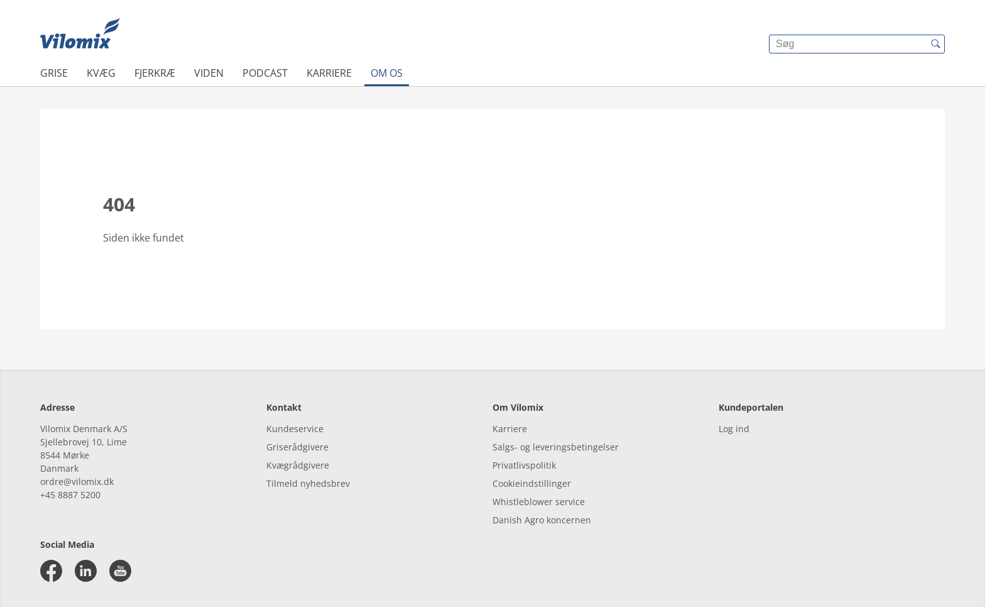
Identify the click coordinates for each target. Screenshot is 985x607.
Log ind (734, 429)
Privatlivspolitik (524, 465)
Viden (209, 73)
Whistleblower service (539, 502)
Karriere (329, 73)
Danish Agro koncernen (542, 520)
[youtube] (120, 571)
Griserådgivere (297, 447)
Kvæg (101, 73)
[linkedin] (86, 571)
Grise (54, 73)
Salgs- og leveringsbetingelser (556, 447)
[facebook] (51, 571)
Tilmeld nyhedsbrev (308, 483)
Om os (387, 73)
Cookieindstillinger (532, 483)
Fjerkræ (154, 73)
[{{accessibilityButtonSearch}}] (935, 44)
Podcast (265, 73)
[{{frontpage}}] (80, 34)
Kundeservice (295, 429)
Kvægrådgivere (297, 465)
